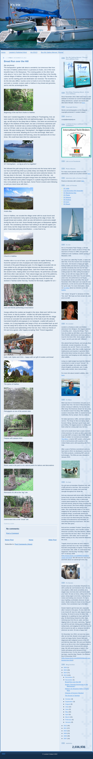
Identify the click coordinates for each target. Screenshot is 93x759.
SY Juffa (66, 188)
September (69, 701)
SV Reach (67, 204)
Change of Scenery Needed (74, 693)
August (68, 704)
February (68, 719)
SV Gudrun (67, 199)
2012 (65, 725)
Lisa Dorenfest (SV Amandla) (73, 190)
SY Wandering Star (70, 193)
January (68, 722)
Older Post (52, 540)
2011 (65, 728)
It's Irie (15, 5)
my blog (66, 288)
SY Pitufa (67, 195)
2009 (65, 733)
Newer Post (9, 540)
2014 (65, 672)
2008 (65, 736)
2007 (65, 738)
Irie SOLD (33, 52)
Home (3, 52)
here (83, 102)
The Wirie (64, 439)
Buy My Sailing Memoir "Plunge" (52, 52)
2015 (65, 670)
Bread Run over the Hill (16, 61)
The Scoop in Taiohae (72, 695)
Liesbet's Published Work (18, 52)
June (67, 709)
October (68, 699)
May (67, 712)
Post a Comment (12, 533)
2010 (65, 731)
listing (63, 290)
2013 (65, 675)
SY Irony (66, 202)
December (69, 677)
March (67, 717)
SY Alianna (67, 197)
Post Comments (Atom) (23, 544)
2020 (65, 667)
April (67, 714)
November (69, 680)
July (67, 706)
